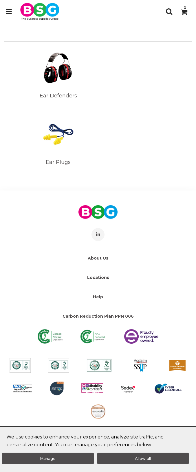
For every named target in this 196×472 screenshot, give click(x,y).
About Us (98, 258)
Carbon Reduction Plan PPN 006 (98, 316)
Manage (48, 458)
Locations (98, 277)
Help (98, 296)
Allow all (143, 458)
